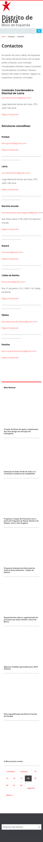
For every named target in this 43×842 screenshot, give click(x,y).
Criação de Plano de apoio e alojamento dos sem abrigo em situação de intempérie (21, 431)
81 (14, 785)
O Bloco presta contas (13, 761)
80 (7, 785)
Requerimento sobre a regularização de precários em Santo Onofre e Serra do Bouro (21, 619)
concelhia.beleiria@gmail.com (16, 172)
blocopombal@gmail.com (14, 143)
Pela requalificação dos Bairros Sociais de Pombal (20, 715)
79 (35, 778)
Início (3, 37)
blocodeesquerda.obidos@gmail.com (19, 321)
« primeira (10, 771)
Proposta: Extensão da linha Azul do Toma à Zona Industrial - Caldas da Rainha (19, 570)
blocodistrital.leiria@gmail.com (16, 97)
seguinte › (31, 788)
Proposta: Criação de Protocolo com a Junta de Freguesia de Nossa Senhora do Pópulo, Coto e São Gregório (21, 521)
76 (14, 778)
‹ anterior (24, 771)
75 (7, 778)
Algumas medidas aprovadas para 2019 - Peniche (21, 668)
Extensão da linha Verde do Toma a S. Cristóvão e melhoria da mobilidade (20, 472)
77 (21, 778)
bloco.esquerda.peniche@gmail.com (19, 351)
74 (35, 771)
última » (9, 795)
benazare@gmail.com (12, 252)
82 (21, 785)
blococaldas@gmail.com (13, 281)
